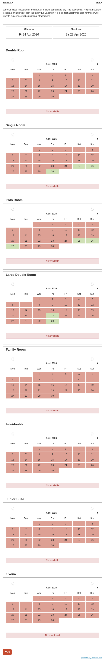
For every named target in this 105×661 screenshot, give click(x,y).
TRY (99, 2)
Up (7, 652)
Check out (76, 29)
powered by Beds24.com (91, 658)
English (8, 2)
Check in (29, 29)
